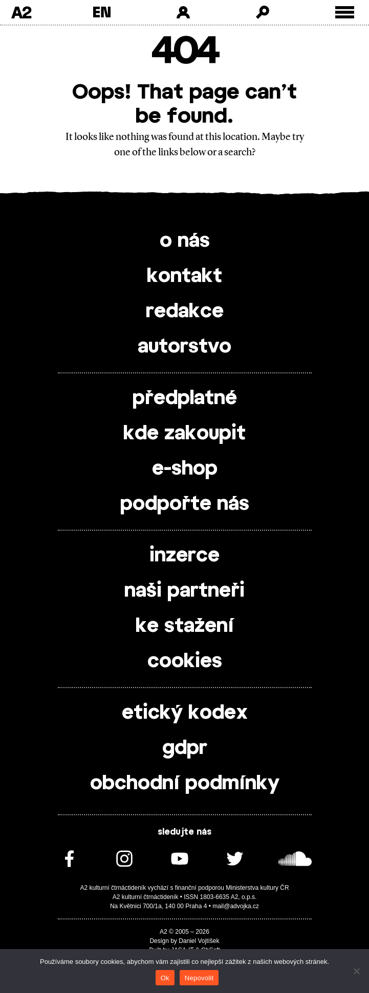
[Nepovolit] (356, 971)
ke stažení (185, 626)
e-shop (185, 469)
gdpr (184, 748)
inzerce (184, 555)
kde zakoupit (184, 433)
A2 (21, 12)
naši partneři (184, 591)
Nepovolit (199, 978)
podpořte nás (184, 504)
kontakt (184, 276)
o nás (185, 241)
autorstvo (184, 347)
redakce (185, 311)
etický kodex (185, 713)
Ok (165, 978)
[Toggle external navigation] (345, 12)
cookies (184, 661)
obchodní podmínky (184, 783)
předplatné (185, 398)
